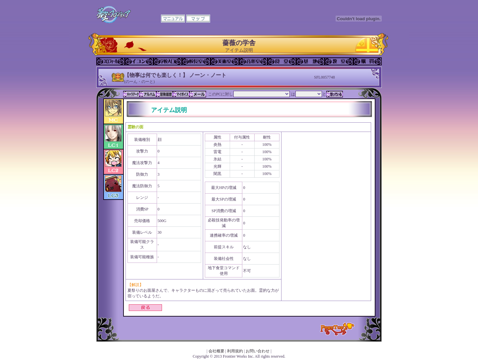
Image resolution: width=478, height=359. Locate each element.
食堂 (282, 61)
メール (198, 94)
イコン (139, 61)
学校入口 (167, 61)
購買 (367, 61)
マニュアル (173, 19)
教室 (339, 61)
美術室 (224, 61)
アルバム (148, 94)
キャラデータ (131, 94)
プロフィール (110, 61)
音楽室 (253, 61)
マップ (198, 19)
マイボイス (181, 94)
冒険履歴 (164, 94)
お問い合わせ (258, 351)
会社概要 (216, 351)
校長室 (196, 61)
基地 (310, 61)
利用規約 (235, 351)
